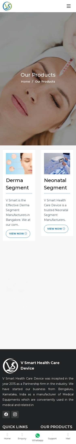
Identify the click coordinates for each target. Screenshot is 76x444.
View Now (18, 233)
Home (25, 81)
